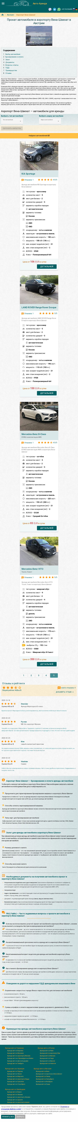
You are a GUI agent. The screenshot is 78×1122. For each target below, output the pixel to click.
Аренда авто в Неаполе (48, 1063)
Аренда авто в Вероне (47, 1061)
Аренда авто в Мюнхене (15, 1053)
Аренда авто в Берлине (15, 1050)
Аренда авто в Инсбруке (44, 1081)
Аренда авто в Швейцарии (15, 1089)
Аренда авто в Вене (42, 1071)
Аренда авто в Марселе (15, 1076)
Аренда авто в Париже (15, 1071)
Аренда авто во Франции (14, 1069)
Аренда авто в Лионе (14, 1074)
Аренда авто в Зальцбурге (45, 1079)
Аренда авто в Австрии (42, 1069)
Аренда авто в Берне (14, 1092)
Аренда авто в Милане (47, 1056)
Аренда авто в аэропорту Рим (50, 1053)
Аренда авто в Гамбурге (15, 1063)
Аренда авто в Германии (14, 1048)
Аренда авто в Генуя (47, 1058)
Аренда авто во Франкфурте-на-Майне (20, 1058)
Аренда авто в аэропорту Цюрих (18, 1102)
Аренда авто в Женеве (15, 1094)
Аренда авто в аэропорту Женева (18, 1097)
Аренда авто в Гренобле (15, 1081)
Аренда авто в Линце (43, 1076)
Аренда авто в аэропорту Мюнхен (18, 1056)
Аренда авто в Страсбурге (16, 1084)
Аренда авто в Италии (46, 1048)
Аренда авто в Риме (46, 1050)
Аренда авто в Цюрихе (15, 1100)
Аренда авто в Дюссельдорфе (17, 1061)
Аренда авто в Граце (43, 1084)
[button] (12, 121)
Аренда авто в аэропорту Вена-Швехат (49, 1074)
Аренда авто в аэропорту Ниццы (18, 1079)
